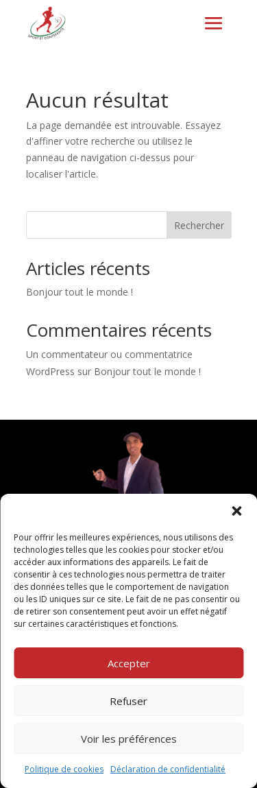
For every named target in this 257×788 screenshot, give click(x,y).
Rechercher (199, 225)
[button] (236, 511)
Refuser (128, 701)
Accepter (129, 663)
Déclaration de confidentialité (167, 769)
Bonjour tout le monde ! (79, 291)
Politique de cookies (64, 769)
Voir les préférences (129, 738)
